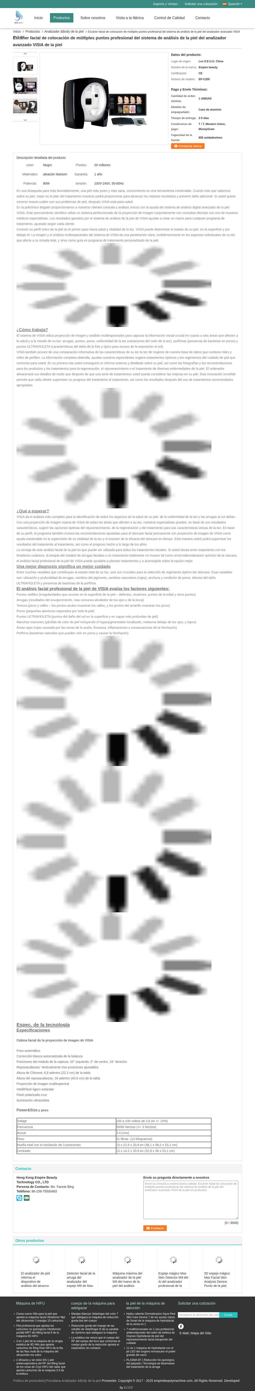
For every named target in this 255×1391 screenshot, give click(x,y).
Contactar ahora (190, 146)
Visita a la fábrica (130, 18)
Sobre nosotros (92, 18)
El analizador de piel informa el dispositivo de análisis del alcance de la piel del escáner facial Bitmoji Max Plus (35, 1286)
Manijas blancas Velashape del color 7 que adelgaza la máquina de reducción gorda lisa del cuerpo (95, 1317)
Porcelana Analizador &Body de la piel (73, 1380)
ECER (128, 1387)
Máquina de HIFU (30, 1303)
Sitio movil (187, 1339)
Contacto (202, 18)
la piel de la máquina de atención (145, 1305)
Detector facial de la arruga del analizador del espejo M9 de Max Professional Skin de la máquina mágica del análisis (81, 1286)
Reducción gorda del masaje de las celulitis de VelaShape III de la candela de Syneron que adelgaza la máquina (94, 1329)
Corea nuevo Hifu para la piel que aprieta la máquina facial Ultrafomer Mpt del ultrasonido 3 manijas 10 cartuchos (40, 1317)
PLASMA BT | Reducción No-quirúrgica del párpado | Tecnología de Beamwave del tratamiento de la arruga (150, 1363)
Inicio (38, 18)
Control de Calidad (169, 18)
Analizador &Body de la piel (64, 31)
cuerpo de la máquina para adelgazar (93, 1305)
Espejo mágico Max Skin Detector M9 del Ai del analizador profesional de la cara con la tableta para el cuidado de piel (173, 1286)
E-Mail (184, 1333)
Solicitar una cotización (201, 4)
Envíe (228, 1315)
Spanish (235, 4)
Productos (61, 18)
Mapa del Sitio (201, 1333)
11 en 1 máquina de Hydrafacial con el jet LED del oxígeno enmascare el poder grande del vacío (150, 1351)
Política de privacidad (28, 1380)
